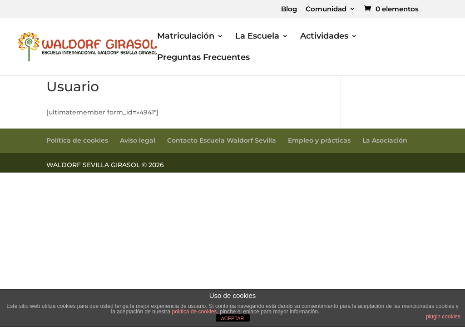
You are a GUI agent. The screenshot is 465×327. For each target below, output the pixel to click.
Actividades (324, 37)
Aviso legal (137, 140)
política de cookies (194, 311)
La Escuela (257, 37)
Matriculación (185, 37)
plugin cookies (443, 316)
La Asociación (384, 140)
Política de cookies (77, 140)
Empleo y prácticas (319, 140)
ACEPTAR (232, 318)
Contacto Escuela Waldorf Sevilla (221, 140)
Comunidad (326, 9)
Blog (289, 9)
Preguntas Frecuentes (203, 58)
